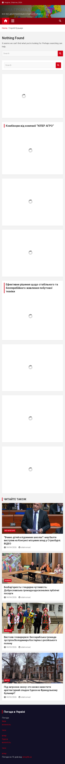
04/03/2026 (10, 647)
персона (8, 630)
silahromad (24, 547)
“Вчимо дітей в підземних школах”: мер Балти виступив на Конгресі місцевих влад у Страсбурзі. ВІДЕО (32, 540)
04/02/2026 (10, 697)
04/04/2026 (10, 547)
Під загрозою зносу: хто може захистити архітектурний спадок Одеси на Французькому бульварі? (30, 690)
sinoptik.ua (27, 757)
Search (60, 53)
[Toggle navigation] (12, 21)
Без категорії (10, 530)
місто (7, 680)
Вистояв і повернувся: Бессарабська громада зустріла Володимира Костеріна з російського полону (30, 640)
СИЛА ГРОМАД (16, 9)
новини (8, 580)
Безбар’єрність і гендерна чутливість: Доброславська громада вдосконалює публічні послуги (31, 590)
